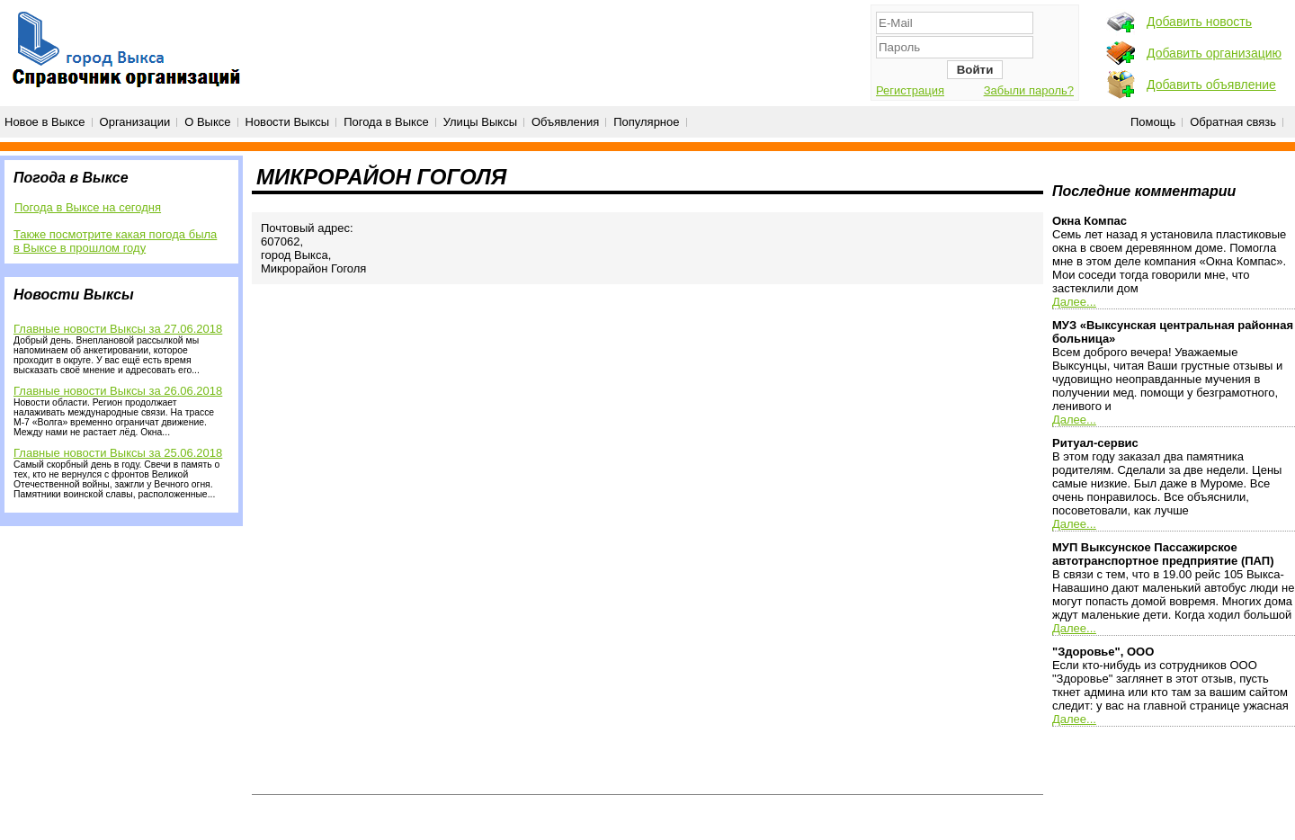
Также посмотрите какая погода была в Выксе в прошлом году (115, 241)
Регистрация (910, 90)
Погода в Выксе (386, 122)
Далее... (1074, 301)
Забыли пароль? (1029, 90)
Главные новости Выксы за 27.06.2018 (117, 328)
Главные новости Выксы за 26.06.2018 (117, 391)
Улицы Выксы (480, 122)
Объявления (565, 122)
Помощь (1152, 122)
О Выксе (207, 122)
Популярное (646, 122)
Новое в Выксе (44, 122)
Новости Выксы (288, 122)
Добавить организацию (1214, 53)
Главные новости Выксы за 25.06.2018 (117, 453)
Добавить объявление (1211, 84)
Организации (135, 122)
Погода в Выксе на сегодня (87, 207)
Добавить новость (1199, 21)
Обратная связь (1233, 122)
